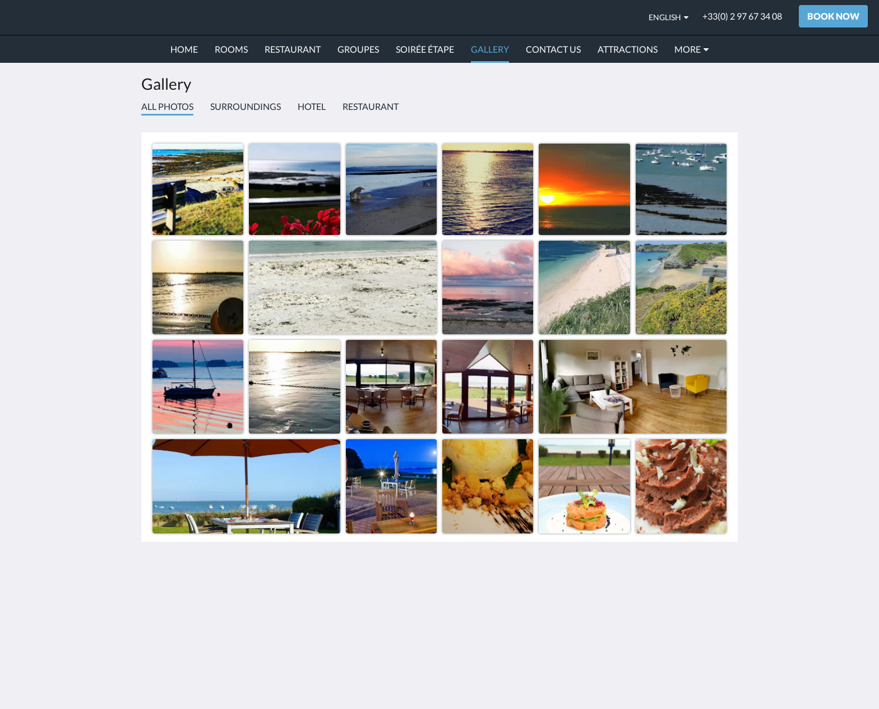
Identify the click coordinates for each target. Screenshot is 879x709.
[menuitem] (184, 49)
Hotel (312, 106)
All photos (167, 106)
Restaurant (371, 106)
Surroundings (245, 106)
